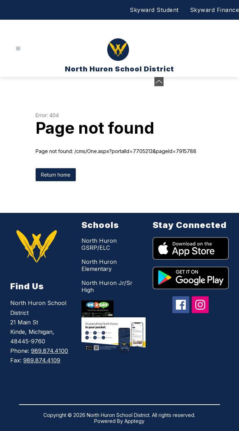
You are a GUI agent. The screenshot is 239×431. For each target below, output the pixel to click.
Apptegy (134, 421)
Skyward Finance (214, 9)
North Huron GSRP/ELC (99, 244)
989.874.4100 (49, 350)
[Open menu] (18, 49)
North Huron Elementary (99, 265)
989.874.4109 (41, 360)
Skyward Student (154, 9)
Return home (56, 175)
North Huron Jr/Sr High (107, 286)
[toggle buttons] (159, 81)
